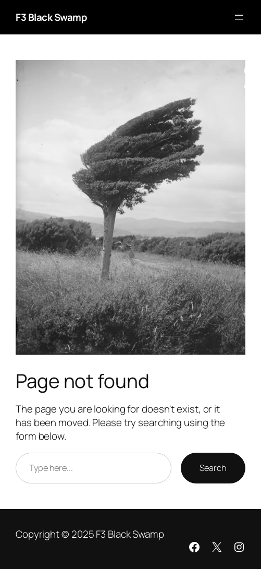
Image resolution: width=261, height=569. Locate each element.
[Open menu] (239, 17)
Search (213, 468)
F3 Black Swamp (51, 17)
